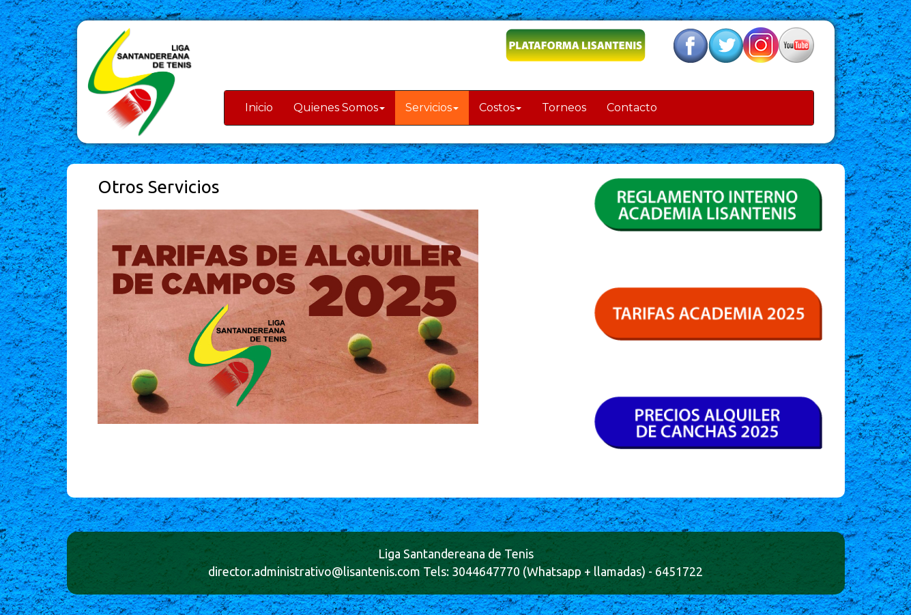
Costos (500, 107)
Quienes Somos (339, 107)
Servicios (432, 107)
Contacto (632, 107)
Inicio (259, 107)
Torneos (564, 107)
